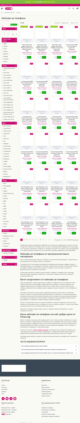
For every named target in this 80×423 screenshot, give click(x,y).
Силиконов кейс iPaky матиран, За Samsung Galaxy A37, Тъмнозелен (57, 153)
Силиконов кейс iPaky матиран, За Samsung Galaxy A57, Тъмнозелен (72, 118)
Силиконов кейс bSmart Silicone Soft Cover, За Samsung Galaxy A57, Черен (71, 83)
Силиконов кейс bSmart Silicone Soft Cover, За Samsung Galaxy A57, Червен (56, 83)
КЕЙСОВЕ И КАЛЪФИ (9, 12)
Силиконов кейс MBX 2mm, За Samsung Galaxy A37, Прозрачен (72, 47)
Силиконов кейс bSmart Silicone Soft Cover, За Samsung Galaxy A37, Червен (27, 118)
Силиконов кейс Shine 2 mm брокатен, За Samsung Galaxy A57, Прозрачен (42, 118)
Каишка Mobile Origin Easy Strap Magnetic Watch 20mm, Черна (17, 363)
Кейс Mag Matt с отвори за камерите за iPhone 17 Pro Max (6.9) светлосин (71, 223)
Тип (3, 257)
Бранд (4, 180)
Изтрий (14, 24)
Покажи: (72, 22)
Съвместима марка (6, 40)
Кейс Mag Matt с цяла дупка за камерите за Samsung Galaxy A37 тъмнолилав (72, 188)
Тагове (4, 264)
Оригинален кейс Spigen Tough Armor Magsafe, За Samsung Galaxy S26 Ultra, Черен (27, 47)
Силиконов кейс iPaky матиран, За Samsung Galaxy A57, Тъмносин (27, 153)
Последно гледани (7, 359)
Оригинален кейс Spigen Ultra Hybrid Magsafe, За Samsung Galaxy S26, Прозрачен (57, 47)
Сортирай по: (52, 22)
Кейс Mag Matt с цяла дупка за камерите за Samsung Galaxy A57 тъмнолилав (27, 188)
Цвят (4, 123)
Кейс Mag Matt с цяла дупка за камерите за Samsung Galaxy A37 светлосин (27, 223)
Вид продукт (6, 250)
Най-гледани (19, 359)
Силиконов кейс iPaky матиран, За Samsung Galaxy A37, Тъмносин (72, 153)
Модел (4, 65)
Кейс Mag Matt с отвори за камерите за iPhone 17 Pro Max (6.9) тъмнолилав (56, 223)
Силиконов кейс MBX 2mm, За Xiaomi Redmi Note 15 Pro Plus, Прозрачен (27, 83)
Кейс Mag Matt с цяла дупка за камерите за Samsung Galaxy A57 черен (57, 188)
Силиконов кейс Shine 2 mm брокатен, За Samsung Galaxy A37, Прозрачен (57, 118)
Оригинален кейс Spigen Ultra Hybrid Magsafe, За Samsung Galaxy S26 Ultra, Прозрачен (42, 47)
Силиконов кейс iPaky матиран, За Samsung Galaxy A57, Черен (42, 152)
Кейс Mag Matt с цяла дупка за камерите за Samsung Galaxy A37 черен (42, 223)
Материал (5, 230)
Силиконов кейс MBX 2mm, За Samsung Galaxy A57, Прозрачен (42, 83)
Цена (4, 28)
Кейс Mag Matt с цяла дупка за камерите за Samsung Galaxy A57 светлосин (42, 188)
